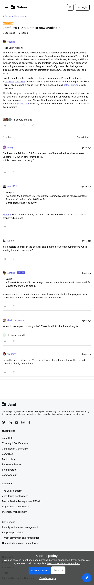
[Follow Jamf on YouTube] (16, 422)
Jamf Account (9, 475)
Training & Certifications (15, 443)
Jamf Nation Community (15, 448)
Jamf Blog (7, 453)
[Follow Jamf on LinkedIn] (10, 422)
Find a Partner (9, 469)
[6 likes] (17, 119)
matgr (10, 147)
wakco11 (11, 354)
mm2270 (12, 186)
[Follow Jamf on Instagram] (23, 422)
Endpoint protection (12, 532)
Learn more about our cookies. (63, 563)
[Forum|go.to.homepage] (19, 7)
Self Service (8, 522)
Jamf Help (7, 438)
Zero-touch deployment (15, 496)
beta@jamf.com (71, 85)
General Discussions (16, 16)
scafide (11, 41)
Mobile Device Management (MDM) (21, 501)
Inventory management (14, 511)
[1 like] (15, 335)
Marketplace (9, 459)
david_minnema (15, 320)
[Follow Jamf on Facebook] (29, 422)
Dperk (10, 240)
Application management (15, 506)
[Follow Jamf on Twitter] (3, 422)
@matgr (7, 214)
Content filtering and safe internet (20, 543)
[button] (6, 7)
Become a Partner (11, 464)
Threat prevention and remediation (21, 537)
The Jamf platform (12, 490)
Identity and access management (20, 527)
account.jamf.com (15, 81)
